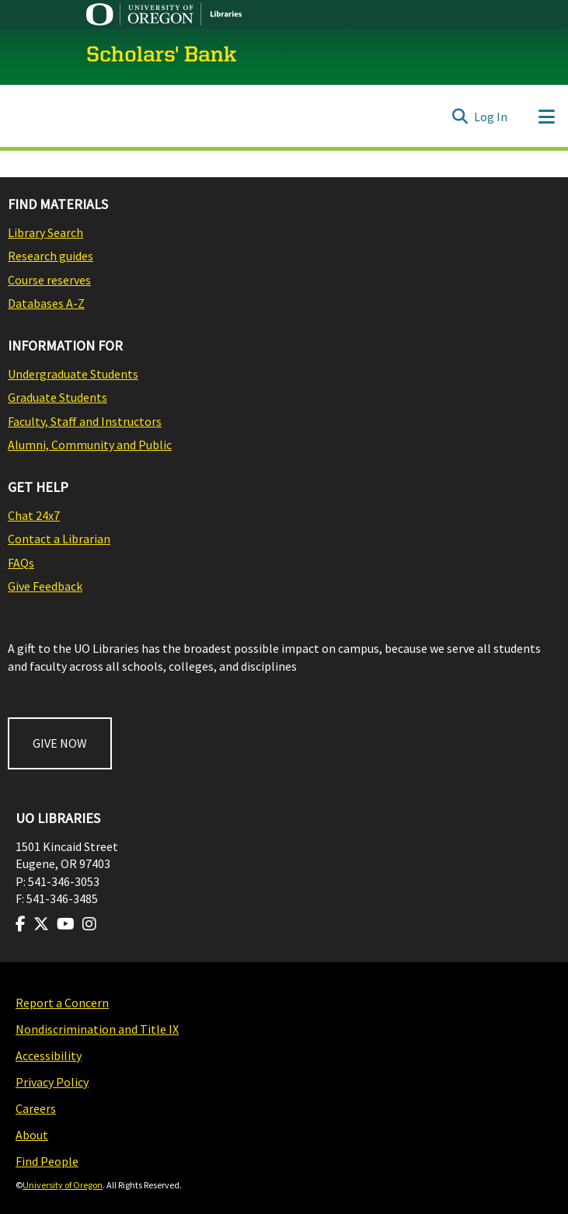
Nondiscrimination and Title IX (97, 1029)
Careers (36, 1108)
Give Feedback (45, 586)
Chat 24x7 (34, 515)
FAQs (21, 562)
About (32, 1134)
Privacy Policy (52, 1082)
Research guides (50, 255)
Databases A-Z (46, 303)
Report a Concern (62, 1002)
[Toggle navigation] (546, 116)
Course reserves (49, 280)
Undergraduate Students (73, 374)
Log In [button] (491, 116)
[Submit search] (459, 116)
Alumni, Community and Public (90, 444)
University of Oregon (63, 1185)
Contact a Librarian (59, 538)
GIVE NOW (60, 743)
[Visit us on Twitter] (41, 924)
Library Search (45, 232)
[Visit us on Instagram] (89, 924)
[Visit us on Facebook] (21, 924)
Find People (47, 1161)
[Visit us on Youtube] (66, 924)
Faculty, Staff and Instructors (85, 421)
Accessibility (49, 1055)
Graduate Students (57, 397)
